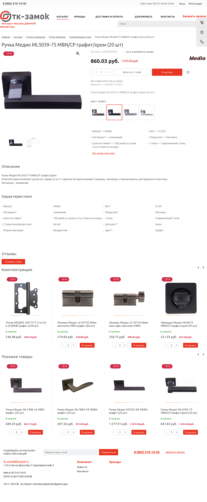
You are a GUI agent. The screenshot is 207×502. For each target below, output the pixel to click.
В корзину (167, 72)
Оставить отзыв (13, 261)
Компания (84, 461)
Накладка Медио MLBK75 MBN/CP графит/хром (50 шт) (179, 324)
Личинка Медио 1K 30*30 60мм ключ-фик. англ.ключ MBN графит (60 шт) (128, 324)
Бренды (115, 461)
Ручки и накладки (35, 37)
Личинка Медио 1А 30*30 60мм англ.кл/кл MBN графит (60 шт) (76, 324)
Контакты (83, 471)
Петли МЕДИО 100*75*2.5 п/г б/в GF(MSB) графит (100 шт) (26, 324)
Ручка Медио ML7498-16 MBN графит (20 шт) (25, 411)
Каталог (18, 37)
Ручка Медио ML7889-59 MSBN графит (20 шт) (77, 411)
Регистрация (195, 3)
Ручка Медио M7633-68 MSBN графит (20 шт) (128, 411)
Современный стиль (80, 37)
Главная (6, 37)
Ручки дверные (57, 37)
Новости (82, 467)
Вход (182, 3)
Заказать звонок (194, 16)
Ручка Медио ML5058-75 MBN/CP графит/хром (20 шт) (179, 411)
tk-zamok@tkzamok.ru (16, 461)
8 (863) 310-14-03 (14, 3)
